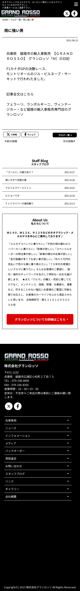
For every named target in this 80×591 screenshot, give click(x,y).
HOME (5, 19)
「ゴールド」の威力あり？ (19, 172)
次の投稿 (68, 141)
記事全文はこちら (20, 93)
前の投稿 (12, 141)
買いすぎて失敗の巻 (15, 180)
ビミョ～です (12, 195)
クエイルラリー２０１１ (18, 187)
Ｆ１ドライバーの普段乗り (19, 203)
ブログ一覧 (15, 19)
